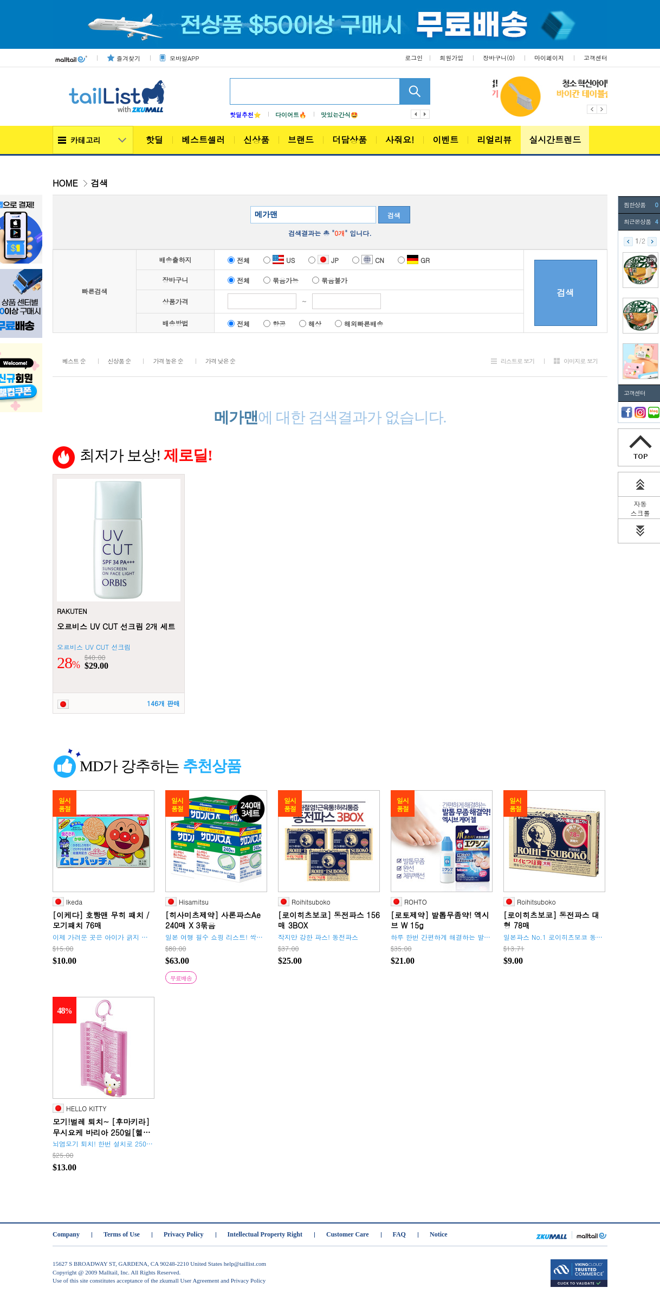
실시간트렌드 (555, 139)
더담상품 (349, 139)
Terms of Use (121, 1234)
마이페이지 (549, 58)
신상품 (256, 139)
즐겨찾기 (128, 58)
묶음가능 (281, 280)
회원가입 (451, 58)
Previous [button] (592, 109)
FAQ (399, 1234)
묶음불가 (329, 280)
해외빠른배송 (359, 323)
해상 (310, 323)
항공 (274, 323)
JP (323, 260)
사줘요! (399, 139)
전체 (239, 260)
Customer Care (347, 1234)
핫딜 (154, 139)
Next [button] (602, 109)
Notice (439, 1234)
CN (368, 260)
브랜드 (301, 139)
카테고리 (85, 139)
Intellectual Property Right (265, 1234)
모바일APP (184, 58)
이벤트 (445, 139)
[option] (532, 96)
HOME (65, 183)
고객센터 (595, 58)
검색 (393, 215)
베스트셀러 (203, 139)
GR (414, 260)
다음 (425, 114)
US (279, 260)
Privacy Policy (184, 1234)
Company (66, 1234)
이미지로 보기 (581, 361)
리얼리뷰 (494, 139)
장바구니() (499, 58)
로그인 (414, 58)
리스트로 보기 (518, 361)
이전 (415, 114)
